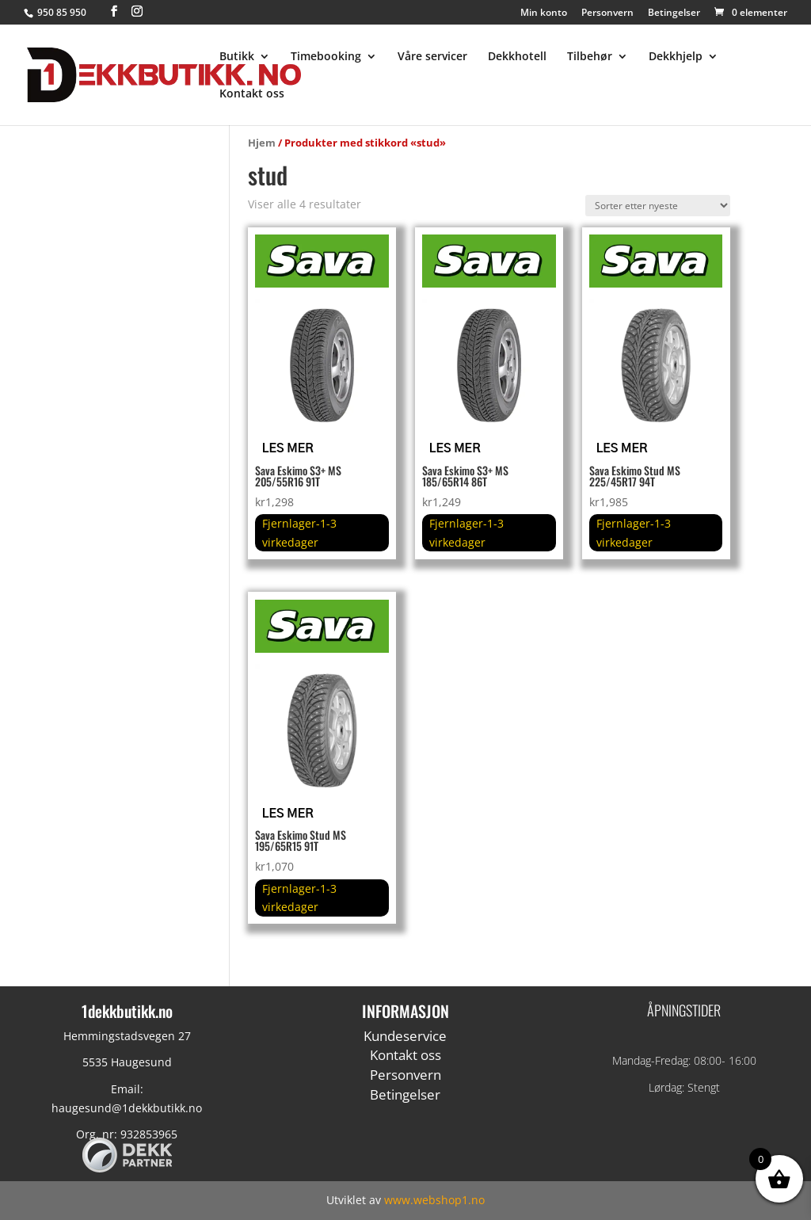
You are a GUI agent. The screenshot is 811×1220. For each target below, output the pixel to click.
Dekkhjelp (675, 57)
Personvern (607, 13)
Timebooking (326, 57)
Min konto (543, 13)
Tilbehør (589, 57)
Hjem (262, 142)
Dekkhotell (517, 57)
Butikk (236, 57)
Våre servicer (432, 57)
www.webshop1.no (434, 1199)
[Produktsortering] (657, 205)
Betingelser (674, 13)
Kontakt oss (251, 94)
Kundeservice (405, 1036)
